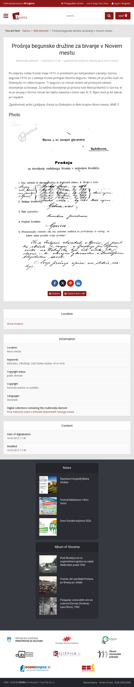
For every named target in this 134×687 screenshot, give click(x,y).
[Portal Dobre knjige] (35, 668)
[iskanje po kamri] (85, 15)
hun (106, 3)
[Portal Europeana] (109, 640)
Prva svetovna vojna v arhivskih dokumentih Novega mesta (40, 411)
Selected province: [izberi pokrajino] (19, 3)
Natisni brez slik (74, 293)
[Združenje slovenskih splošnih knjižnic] (66, 654)
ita (100, 3)
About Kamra (90, 682)
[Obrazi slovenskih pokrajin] (109, 654)
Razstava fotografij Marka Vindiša (74, 480)
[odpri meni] (5, 16)
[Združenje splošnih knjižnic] (88, 668)
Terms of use (106, 682)
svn (89, 3)
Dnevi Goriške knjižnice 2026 (75, 520)
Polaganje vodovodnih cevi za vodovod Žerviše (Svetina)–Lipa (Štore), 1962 (76, 603)
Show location (15, 323)
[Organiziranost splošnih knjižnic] (67, 640)
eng (95, 3)
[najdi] (109, 15)
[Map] (123, 15)
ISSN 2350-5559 (123, 682)
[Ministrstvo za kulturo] (25, 640)
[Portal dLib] (24, 654)
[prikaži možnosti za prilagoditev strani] (72, 3)
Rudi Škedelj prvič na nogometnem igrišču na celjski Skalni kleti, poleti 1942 (77, 561)
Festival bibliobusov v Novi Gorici (74, 501)
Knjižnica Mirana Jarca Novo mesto (98, 60)
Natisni (54, 293)
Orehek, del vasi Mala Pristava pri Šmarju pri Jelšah (76, 581)
